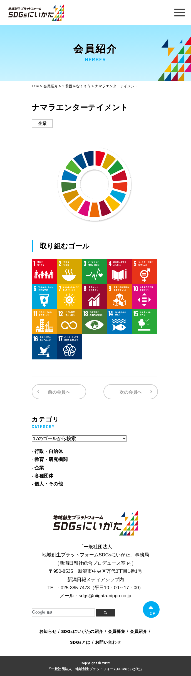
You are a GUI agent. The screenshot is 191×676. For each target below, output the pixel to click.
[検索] (63, 612)
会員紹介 (138, 631)
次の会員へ (131, 392)
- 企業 (38, 467)
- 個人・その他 (47, 484)
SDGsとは (80, 642)
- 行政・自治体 (47, 451)
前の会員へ (59, 392)
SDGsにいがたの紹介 (82, 631)
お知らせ (47, 631)
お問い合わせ (108, 642)
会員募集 (116, 631)
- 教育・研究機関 (50, 459)
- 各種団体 (42, 475)
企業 (42, 123)
